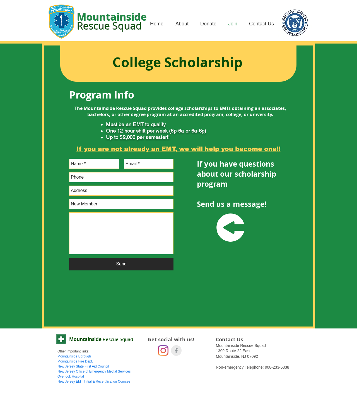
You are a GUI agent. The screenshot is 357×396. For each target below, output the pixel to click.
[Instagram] (163, 350)
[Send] (121, 264)
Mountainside (101, 339)
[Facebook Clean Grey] (176, 350)
